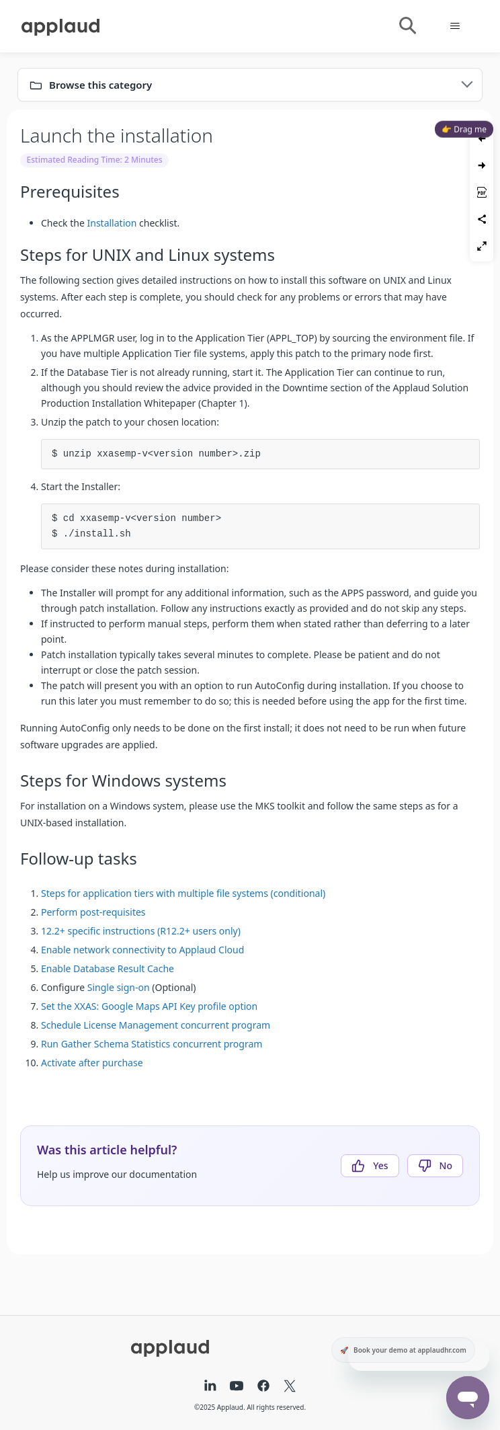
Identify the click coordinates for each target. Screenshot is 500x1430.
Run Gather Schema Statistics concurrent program (151, 1043)
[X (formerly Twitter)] (289, 1387)
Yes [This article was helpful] (380, 1165)
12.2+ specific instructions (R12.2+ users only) (141, 930)
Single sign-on (118, 987)
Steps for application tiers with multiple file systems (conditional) (183, 893)
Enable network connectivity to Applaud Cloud (142, 949)
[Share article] (482, 219)
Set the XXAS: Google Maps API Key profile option (149, 1006)
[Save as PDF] (482, 192)
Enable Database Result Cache (107, 968)
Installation (111, 222)
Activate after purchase (92, 1062)
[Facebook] (263, 1387)
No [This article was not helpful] (446, 1165)
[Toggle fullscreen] (482, 246)
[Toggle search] (407, 26)
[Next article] (482, 165)
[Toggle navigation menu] (454, 26)
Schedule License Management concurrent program (155, 1025)
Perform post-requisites (93, 912)
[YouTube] (236, 1387)
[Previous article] (482, 138)
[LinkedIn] (210, 1387)
